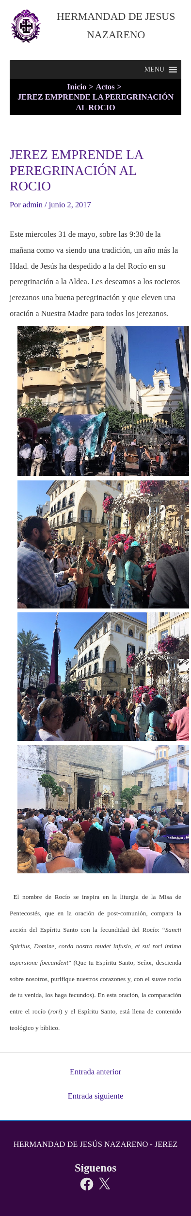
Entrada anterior (95, 1072)
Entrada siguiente (95, 1096)
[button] (154, 69)
